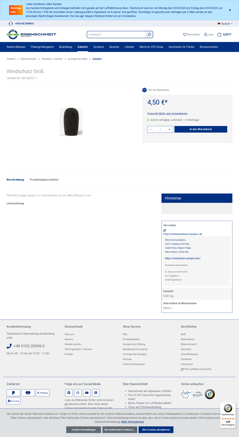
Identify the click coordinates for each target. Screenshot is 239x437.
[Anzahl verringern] (150, 129)
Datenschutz (187, 339)
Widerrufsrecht (189, 344)
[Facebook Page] (68, 392)
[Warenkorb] (224, 34)
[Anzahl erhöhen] (169, 129)
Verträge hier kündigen (135, 354)
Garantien (186, 349)
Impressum (187, 364)
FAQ (125, 334)
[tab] (15, 180)
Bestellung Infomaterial (135, 349)
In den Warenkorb (201, 129)
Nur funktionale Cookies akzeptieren (121, 429)
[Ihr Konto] (209, 34)
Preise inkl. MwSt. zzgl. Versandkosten (167, 113)
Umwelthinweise (189, 354)
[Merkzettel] (191, 34)
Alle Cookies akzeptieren (156, 429)
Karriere (69, 339)
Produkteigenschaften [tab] (44, 179)
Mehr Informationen (132, 421)
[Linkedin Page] (95, 392)
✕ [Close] (230, 10)
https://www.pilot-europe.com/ (183, 258)
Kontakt (69, 354)
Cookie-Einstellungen (134, 364)
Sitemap (127, 359)
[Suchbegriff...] (116, 34)
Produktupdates (131, 339)
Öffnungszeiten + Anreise (78, 349)
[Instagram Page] (77, 392)
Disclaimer (186, 359)
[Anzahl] (160, 129)
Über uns (69, 334)
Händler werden (73, 344)
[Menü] (234, 404)
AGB (183, 334)
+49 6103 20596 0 (24, 23)
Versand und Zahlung (134, 344)
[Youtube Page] (86, 392)
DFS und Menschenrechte (197, 369)
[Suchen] (149, 34)
